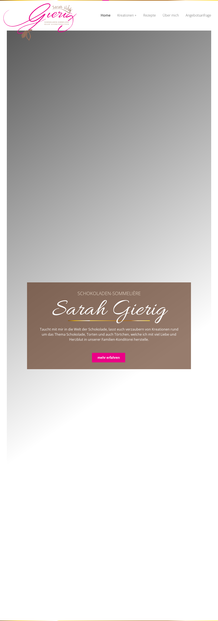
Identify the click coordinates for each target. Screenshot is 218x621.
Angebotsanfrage (198, 15)
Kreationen (125, 15)
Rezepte (149, 15)
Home (105, 15)
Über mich (171, 15)
